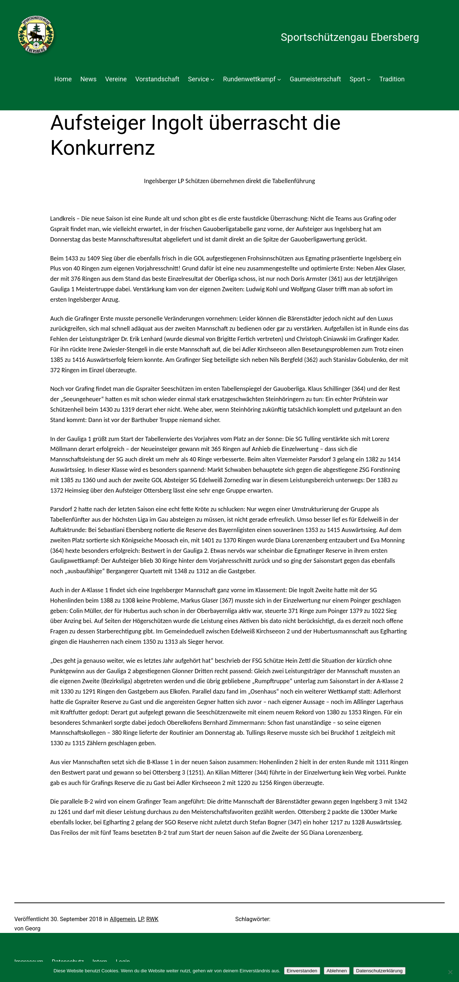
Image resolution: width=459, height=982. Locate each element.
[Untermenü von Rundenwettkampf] (279, 79)
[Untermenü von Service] (212, 79)
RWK (152, 919)
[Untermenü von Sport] (369, 79)
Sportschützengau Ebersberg (350, 37)
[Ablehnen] (450, 972)
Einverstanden (302, 970)
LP (140, 919)
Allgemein (122, 919)
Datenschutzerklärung (379, 970)
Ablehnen (337, 970)
